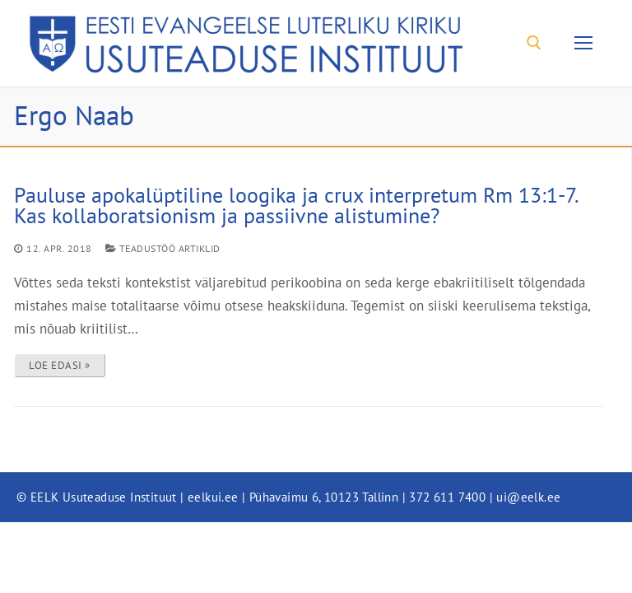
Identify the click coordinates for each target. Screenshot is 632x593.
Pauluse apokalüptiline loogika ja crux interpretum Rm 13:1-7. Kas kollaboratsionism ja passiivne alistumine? (296, 205)
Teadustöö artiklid (163, 247)
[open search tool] (534, 42)
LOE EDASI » (60, 365)
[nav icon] (583, 43)
